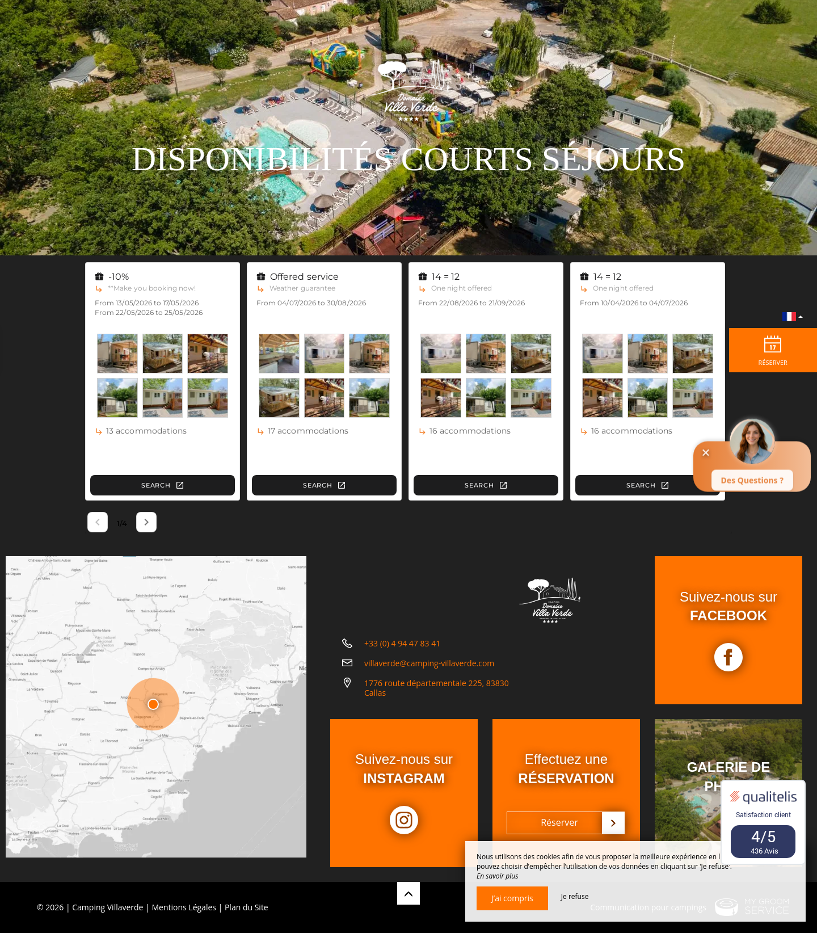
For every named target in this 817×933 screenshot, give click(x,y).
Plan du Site (246, 907)
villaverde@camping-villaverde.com (429, 672)
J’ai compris (512, 898)
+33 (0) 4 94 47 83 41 (402, 652)
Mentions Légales (183, 907)
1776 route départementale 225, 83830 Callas (436, 697)
